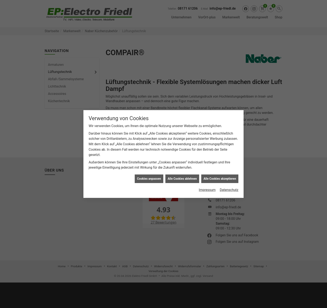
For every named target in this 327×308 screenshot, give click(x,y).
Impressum (207, 188)
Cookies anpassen (149, 176)
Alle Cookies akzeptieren (220, 176)
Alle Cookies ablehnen (182, 176)
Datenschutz (229, 188)
